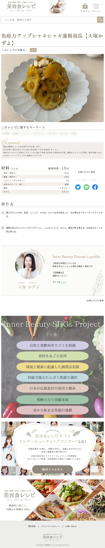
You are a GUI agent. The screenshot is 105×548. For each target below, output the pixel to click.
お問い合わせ (71, 526)
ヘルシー (26, 133)
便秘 (16, 133)
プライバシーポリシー (50, 526)
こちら (64, 282)
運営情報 (32, 526)
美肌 (74, 133)
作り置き (53, 133)
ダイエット (40, 133)
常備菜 (7, 133)
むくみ (64, 133)
